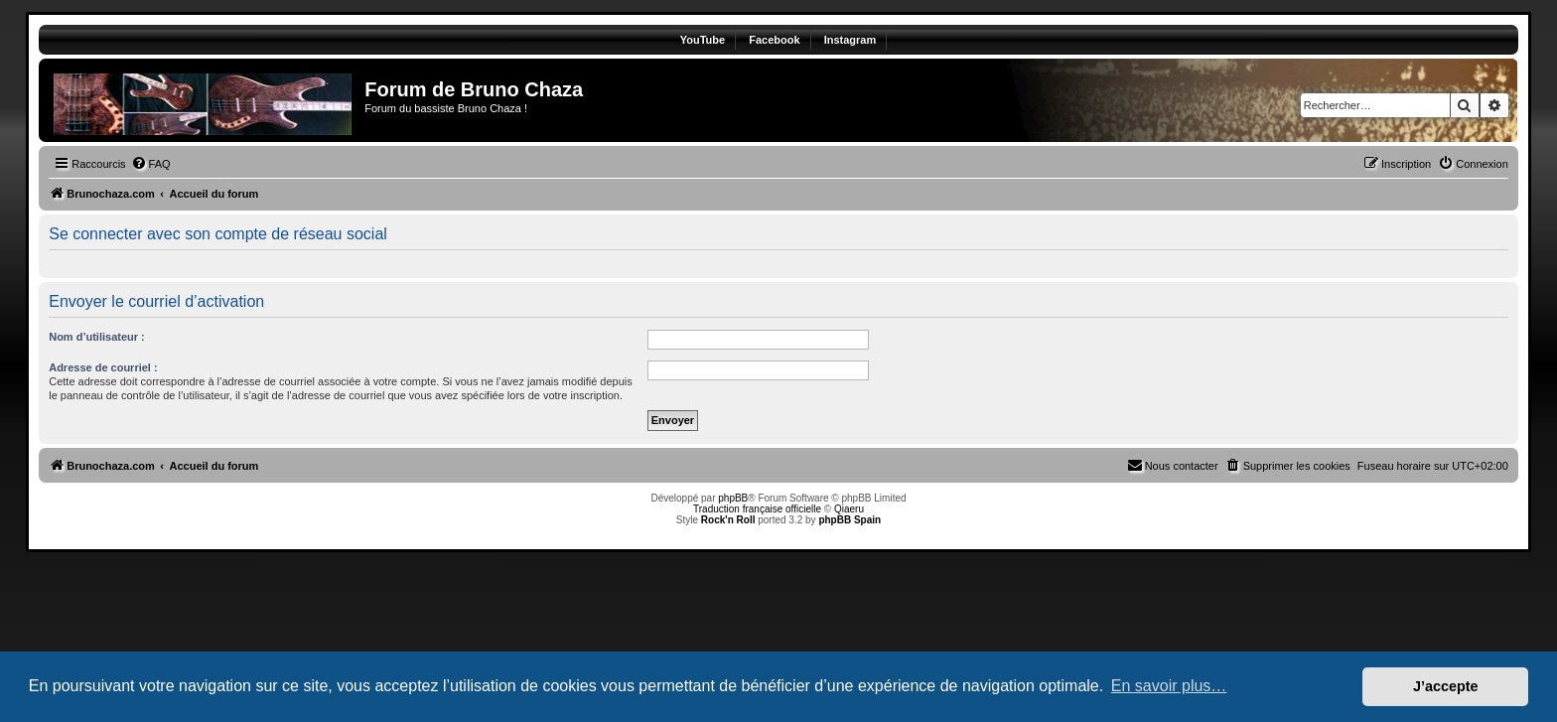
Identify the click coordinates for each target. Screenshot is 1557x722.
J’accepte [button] (1446, 686)
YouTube (702, 40)
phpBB (733, 498)
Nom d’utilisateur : (97, 337)
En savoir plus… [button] (1169, 685)
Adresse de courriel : (103, 367)
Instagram (850, 40)
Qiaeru (849, 509)
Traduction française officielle (757, 509)
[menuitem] (151, 164)
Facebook (774, 40)
